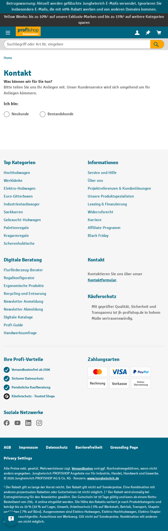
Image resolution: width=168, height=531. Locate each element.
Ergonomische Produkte (24, 286)
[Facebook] (7, 424)
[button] (42, 262)
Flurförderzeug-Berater (23, 270)
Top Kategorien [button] (19, 162)
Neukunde (20, 114)
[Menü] (8, 32)
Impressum (28, 447)
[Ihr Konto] (137, 32)
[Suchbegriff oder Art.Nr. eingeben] (77, 44)
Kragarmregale (16, 235)
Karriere (94, 220)
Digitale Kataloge (18, 317)
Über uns (95, 180)
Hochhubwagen (17, 173)
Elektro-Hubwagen (19, 188)
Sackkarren (13, 212)
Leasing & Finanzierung (107, 204)
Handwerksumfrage (20, 333)
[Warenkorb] (158, 33)
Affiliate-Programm (104, 228)
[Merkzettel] (148, 33)
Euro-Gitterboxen (18, 196)
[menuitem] (137, 33)
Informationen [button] (103, 162)
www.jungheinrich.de (103, 478)
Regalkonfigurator (19, 278)
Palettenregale (16, 228)
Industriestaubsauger (22, 204)
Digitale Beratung (23, 260)
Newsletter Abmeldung (23, 309)
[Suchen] (157, 44)
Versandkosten (82, 468)
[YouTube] (17, 424)
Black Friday (98, 235)
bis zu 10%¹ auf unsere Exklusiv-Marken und (67, 16)
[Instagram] (39, 424)
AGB (7, 447)
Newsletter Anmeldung (23, 301)
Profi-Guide (13, 325)
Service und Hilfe (102, 173)
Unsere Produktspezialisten (111, 196)
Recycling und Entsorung (25, 293)
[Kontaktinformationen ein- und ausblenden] (11, 518)
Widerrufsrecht (100, 212)
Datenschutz (56, 447)
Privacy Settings (18, 458)
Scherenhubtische (19, 243)
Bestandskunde (60, 114)
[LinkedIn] (28, 424)
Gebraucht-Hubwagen (22, 220)
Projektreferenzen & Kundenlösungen (119, 188)
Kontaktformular (102, 280)
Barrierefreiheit (88, 447)
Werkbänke (13, 180)
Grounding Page (124, 447)
